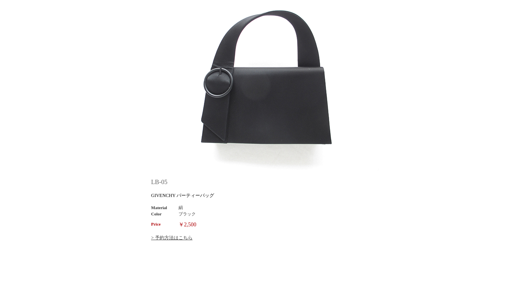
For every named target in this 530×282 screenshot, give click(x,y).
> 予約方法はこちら (172, 237)
